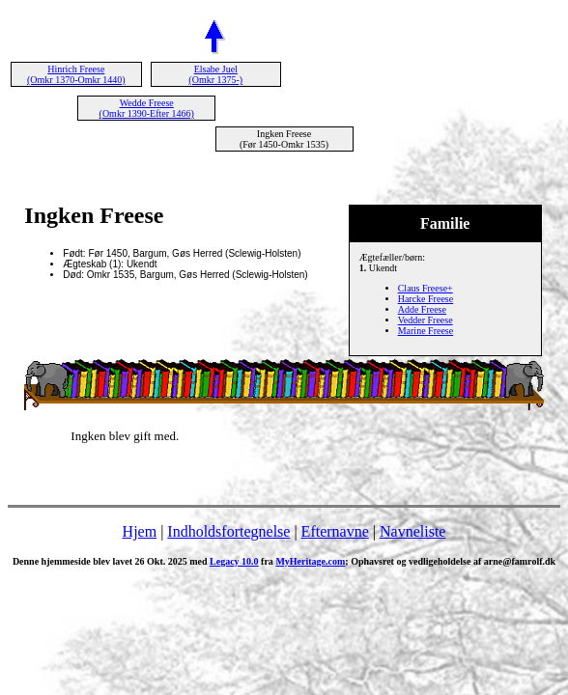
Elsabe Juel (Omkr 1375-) (215, 74)
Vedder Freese (425, 320)
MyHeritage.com (310, 561)
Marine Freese (425, 330)
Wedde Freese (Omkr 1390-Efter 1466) (146, 108)
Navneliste (412, 531)
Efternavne (335, 531)
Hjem (140, 531)
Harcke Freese (425, 298)
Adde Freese (422, 309)
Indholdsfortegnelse (228, 531)
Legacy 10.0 (234, 561)
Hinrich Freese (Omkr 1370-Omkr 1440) (76, 74)
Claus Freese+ (425, 288)
